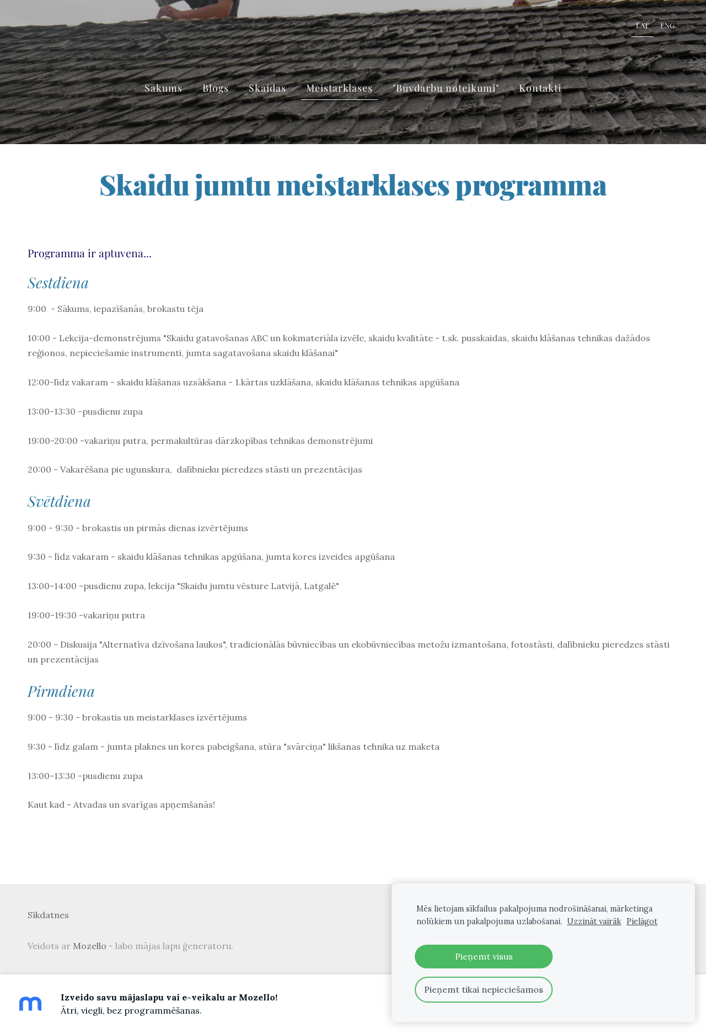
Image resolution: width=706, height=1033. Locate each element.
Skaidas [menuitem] (267, 87)
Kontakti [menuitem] (540, 87)
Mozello (89, 945)
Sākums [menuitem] (164, 87)
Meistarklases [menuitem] (339, 87)
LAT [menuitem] (642, 25)
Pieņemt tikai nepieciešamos (483, 989)
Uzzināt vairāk (594, 921)
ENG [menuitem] (667, 25)
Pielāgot (642, 921)
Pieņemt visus (484, 956)
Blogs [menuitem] (215, 87)
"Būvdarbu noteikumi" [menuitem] (446, 87)
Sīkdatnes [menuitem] (48, 914)
